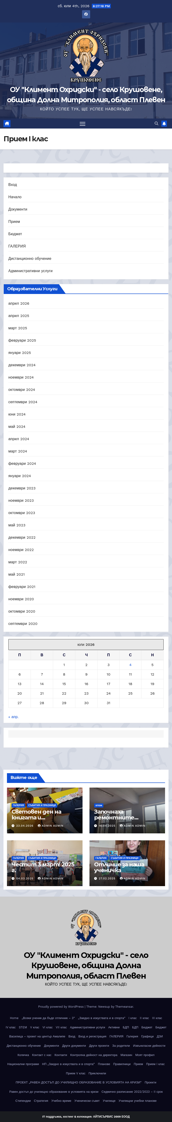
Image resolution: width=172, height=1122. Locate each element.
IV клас (11, 1027)
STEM (99, 805)
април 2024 (18, 439)
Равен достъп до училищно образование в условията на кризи (53, 1091)
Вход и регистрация (92, 1036)
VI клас (47, 1027)
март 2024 (17, 451)
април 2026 (18, 303)
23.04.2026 (25, 825)
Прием (14, 221)
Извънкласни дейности (149, 1045)
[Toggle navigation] (82, 123)
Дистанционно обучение (29, 258)
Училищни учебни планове (138, 1101)
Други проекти (99, 1045)
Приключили (97, 1073)
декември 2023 (22, 488)
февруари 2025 (22, 340)
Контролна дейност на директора (93, 1055)
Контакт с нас (41, 1055)
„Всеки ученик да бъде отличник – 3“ (48, 1018)
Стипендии (23, 1101)
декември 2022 (22, 537)
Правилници (122, 1064)
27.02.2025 (108, 878)
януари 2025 (19, 352)
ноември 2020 (21, 599)
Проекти (150, 1082)
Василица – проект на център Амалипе (37, 1036)
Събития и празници (42, 805)
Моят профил (145, 1055)
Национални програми (23, 1064)
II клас (144, 1018)
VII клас (61, 1027)
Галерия (132, 1036)
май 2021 (16, 574)
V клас (34, 1027)
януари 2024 (19, 476)
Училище (109, 1101)
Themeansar (124, 1006)
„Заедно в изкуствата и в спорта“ (101, 1018)
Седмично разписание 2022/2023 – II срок (132, 1091)
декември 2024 (22, 365)
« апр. (13, 717)
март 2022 (17, 562)
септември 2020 (23, 623)
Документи (17, 209)
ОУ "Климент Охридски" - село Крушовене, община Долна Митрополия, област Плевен (86, 965)
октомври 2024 (21, 389)
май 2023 (16, 525)
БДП (126, 1027)
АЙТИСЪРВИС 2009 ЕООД (111, 1116)
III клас (157, 1018)
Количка (23, 1055)
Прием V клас (75, 1073)
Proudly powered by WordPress (61, 1006)
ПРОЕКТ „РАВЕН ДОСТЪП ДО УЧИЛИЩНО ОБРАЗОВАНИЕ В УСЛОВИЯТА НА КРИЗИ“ (79, 1082)
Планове (104, 1064)
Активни (114, 1027)
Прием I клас (155, 1064)
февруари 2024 (22, 463)
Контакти (60, 1055)
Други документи (74, 1045)
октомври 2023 (21, 513)
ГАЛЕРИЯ (17, 246)
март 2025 (17, 328)
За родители (121, 1045)
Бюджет (15, 234)
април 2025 (18, 316)
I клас (132, 1018)
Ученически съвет (87, 1101)
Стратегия (41, 1101)
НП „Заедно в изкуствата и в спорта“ (68, 1064)
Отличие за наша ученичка (119, 867)
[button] (156, 123)
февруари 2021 (21, 586)
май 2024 (16, 426)
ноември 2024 (21, 377)
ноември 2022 (21, 550)
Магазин (126, 1055)
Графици (147, 1036)
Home (14, 1018)
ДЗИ (160, 1036)
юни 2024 (17, 414)
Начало (15, 197)
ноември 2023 (21, 500)
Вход (12, 184)
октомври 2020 (21, 611)
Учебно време (61, 1101)
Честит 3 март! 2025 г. (43, 867)
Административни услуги (30, 271)
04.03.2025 (25, 878)
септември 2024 (22, 402)
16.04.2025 (108, 825)
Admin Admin (51, 825)
